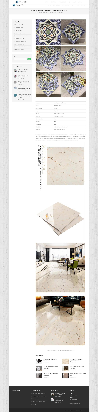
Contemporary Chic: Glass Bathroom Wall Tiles (23, 70)
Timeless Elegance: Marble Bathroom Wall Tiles (23, 76)
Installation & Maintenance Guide (39, 396)
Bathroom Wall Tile (19, 49)
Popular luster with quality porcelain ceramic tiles (51, 374)
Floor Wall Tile (18, 30)
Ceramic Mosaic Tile (19, 38)
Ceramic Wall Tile (19, 27)
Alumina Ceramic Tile (20, 33)
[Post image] (39, 361)
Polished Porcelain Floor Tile (21, 47)
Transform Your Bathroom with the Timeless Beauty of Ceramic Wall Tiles (24, 96)
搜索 (14, 56)
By (65, 350)
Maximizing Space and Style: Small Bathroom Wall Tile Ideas (24, 82)
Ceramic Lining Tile (19, 44)
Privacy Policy (35, 398)
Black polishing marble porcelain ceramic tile (50, 360)
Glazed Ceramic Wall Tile (20, 41)
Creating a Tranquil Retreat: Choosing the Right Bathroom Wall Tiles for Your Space (24, 88)
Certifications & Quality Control (39, 393)
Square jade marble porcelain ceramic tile (78, 374)
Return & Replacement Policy (39, 401)
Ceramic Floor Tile (19, 24)
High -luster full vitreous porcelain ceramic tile (77, 367)
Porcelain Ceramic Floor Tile (56, 350)
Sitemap (34, 404)
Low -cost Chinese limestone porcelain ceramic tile (76, 360)
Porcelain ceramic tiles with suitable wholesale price (51, 367)
